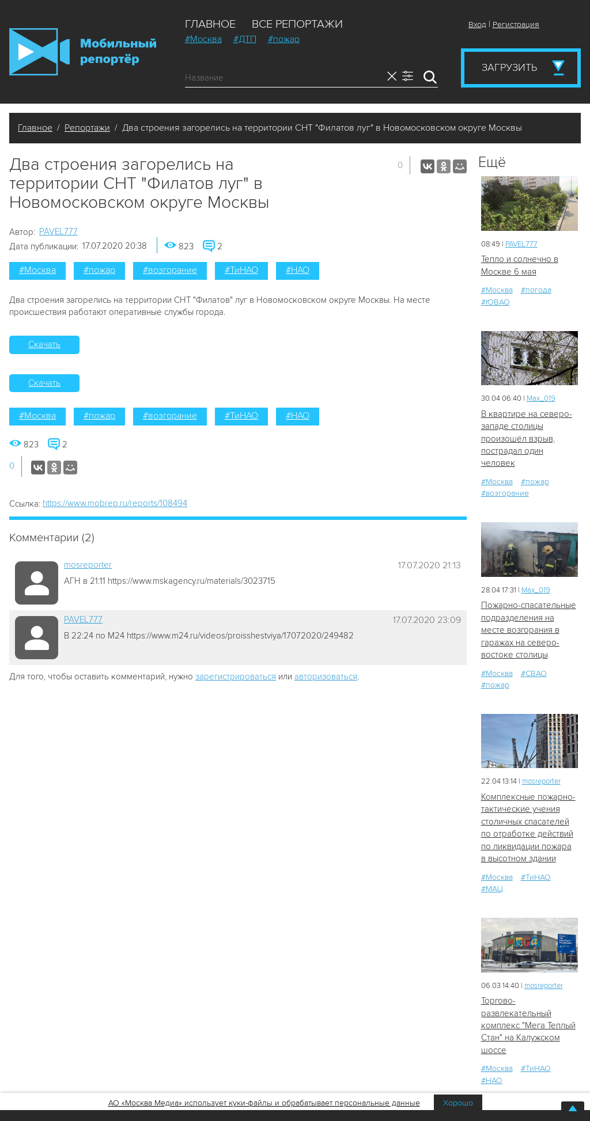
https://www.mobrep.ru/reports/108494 (115, 503)
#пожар (284, 39)
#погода (536, 290)
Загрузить (509, 67)
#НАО (297, 270)
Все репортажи (297, 24)
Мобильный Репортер (82, 51)
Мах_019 (541, 398)
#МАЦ (492, 889)
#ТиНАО (241, 270)
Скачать (44, 344)
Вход (477, 24)
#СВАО (534, 673)
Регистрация (516, 24)
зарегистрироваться (235, 676)
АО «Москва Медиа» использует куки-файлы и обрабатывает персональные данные (264, 1103)
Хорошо (458, 1103)
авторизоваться (325, 676)
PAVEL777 (58, 231)
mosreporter (88, 565)
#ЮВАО (495, 302)
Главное (210, 24)
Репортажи (87, 128)
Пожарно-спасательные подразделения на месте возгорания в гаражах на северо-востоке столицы (528, 630)
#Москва (203, 39)
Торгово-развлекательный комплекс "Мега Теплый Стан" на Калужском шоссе (528, 1025)
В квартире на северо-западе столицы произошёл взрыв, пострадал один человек (526, 439)
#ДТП (244, 39)
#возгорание (170, 270)
